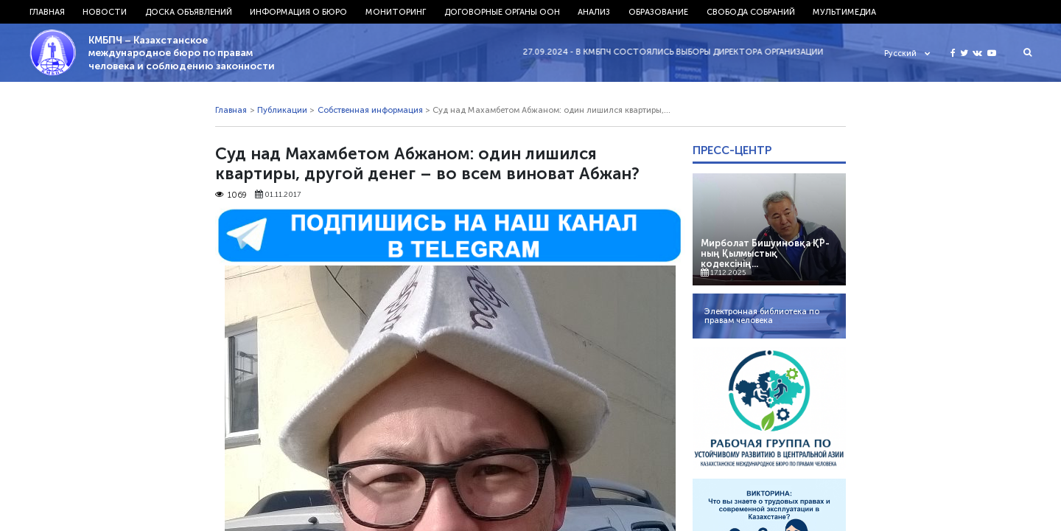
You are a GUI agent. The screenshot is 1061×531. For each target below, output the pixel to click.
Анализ (594, 12)
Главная (47, 12)
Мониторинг (395, 12)
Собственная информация (370, 110)
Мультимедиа (844, 12)
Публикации (282, 110)
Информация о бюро (298, 12)
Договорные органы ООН (502, 12)
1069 (231, 194)
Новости (105, 12)
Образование (658, 12)
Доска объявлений (188, 12)
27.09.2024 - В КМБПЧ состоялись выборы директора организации (678, 51)
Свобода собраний (751, 12)
